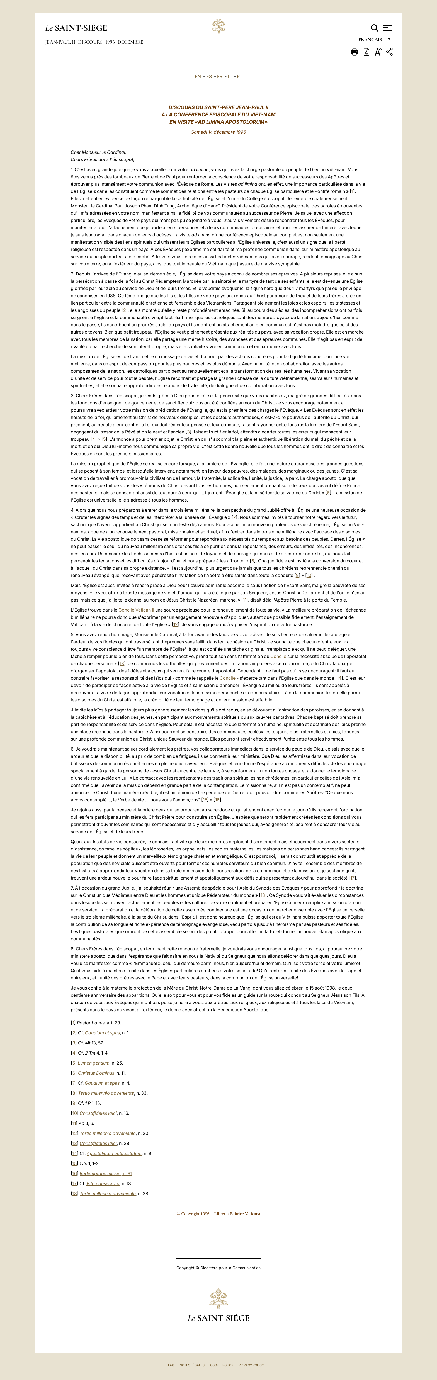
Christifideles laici (98, 1113)
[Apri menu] (386, 28)
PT (239, 76)
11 (244, 600)
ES (209, 76)
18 (263, 895)
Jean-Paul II (60, 42)
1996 (110, 42)
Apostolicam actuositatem (114, 1153)
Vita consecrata (103, 1183)
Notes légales (192, 1365)
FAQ (171, 1365)
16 (217, 799)
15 (205, 799)
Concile (278, 656)
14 (339, 678)
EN (198, 76)
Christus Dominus (96, 1073)
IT (230, 76)
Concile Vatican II (136, 610)
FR (219, 76)
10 (309, 575)
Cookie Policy (221, 1365)
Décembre (130, 42)
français (371, 41)
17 (352, 878)
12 (175, 624)
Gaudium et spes (102, 1033)
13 (122, 663)
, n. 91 (106, 1173)
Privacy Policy (251, 1365)
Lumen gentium (94, 1063)
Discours (91, 42)
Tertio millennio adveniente (106, 1093)
